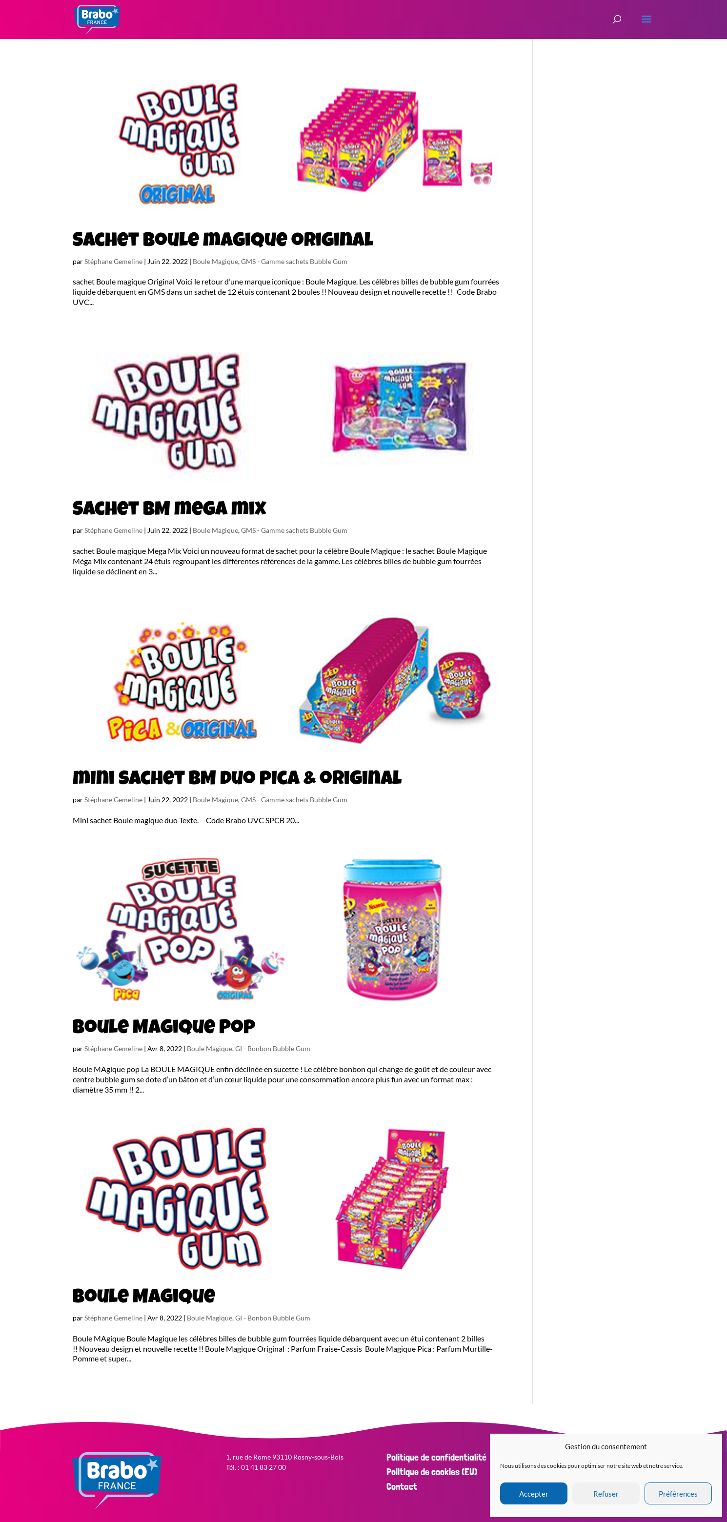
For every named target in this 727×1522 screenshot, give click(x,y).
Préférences (678, 1493)
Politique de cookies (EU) (431, 1472)
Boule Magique (215, 261)
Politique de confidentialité (436, 1457)
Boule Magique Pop (164, 1029)
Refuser (606, 1493)
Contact (401, 1486)
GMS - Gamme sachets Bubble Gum (294, 261)
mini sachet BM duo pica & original (237, 780)
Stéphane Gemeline (113, 261)
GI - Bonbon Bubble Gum (272, 1048)
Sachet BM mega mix (169, 511)
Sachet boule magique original (223, 242)
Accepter (533, 1493)
